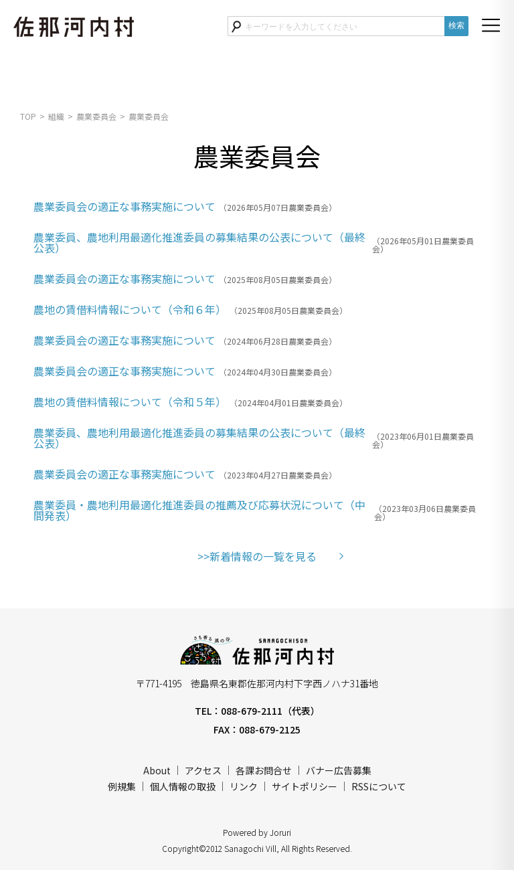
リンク (244, 786)
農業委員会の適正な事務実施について (124, 206)
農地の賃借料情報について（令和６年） (129, 309)
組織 (56, 116)
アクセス (203, 770)
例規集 (122, 786)
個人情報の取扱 (183, 786)
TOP (28, 116)
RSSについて (378, 786)
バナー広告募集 (338, 770)
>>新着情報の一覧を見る (257, 556)
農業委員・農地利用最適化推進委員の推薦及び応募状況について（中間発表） (199, 510)
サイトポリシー (304, 786)
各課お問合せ (264, 770)
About (157, 770)
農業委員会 (96, 116)
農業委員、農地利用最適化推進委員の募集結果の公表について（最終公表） (199, 242)
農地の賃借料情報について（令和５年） (129, 401)
